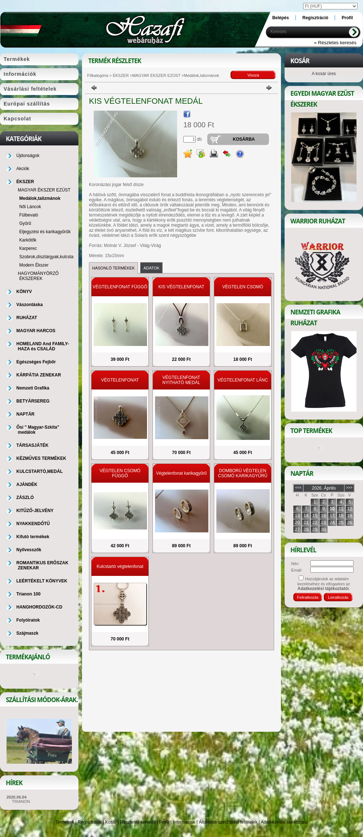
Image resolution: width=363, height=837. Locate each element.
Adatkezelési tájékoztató (284, 822)
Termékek (64, 822)
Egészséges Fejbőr (36, 361)
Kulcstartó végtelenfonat (120, 566)
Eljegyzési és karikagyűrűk (44, 231)
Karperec (28, 248)
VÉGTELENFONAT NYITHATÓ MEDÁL (181, 380)
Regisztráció (90, 822)
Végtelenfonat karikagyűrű (181, 473)
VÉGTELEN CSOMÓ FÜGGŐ (119, 473)
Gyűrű (25, 223)
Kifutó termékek (32, 536)
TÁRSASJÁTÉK (32, 445)
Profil (164, 822)
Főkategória (97, 75)
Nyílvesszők (28, 549)
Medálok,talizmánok (39, 198)
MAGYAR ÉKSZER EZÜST (156, 75)
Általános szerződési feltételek (228, 822)
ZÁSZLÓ (25, 497)
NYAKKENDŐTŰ (33, 523)
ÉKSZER (120, 75)
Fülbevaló (28, 215)
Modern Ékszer (34, 265)
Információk (184, 822)
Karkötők (27, 240)
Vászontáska (29, 304)
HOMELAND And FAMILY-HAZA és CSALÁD (42, 346)
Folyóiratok (28, 620)
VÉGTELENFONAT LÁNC (242, 380)
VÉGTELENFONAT (120, 380)
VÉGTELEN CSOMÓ (242, 286)
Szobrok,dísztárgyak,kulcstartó (48, 256)
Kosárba (244, 139)
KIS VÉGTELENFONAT (181, 286)
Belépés (280, 17)
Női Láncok (30, 206)
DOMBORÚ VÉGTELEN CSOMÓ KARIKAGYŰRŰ (242, 473)
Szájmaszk (27, 633)
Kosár (111, 822)
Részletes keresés (138, 822)
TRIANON (21, 801)
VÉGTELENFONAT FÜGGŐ (120, 286)
